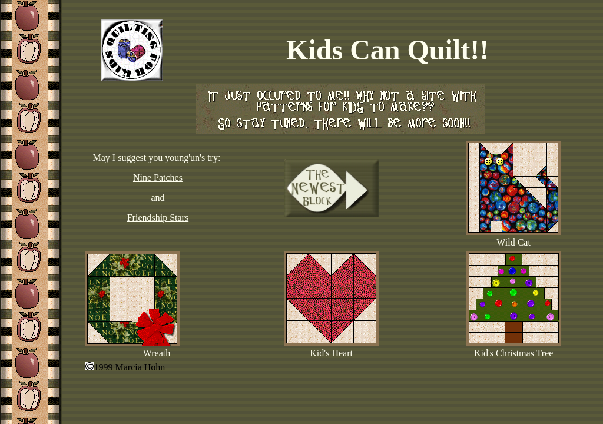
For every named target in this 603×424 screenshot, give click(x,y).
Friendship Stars (157, 218)
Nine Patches (158, 178)
